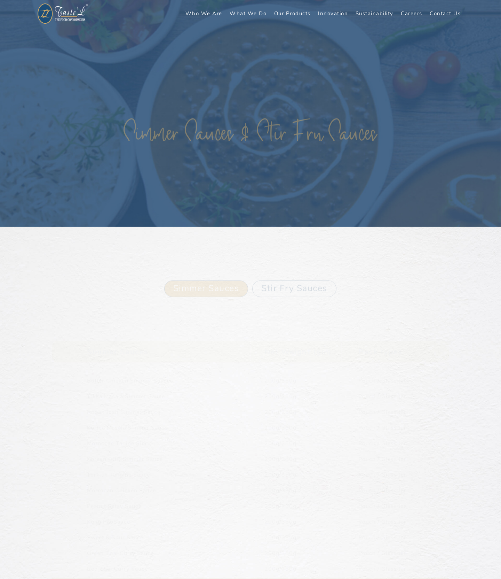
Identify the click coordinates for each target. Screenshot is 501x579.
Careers (411, 13)
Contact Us (445, 13)
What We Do (248, 13)
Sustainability (374, 13)
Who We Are (203, 13)
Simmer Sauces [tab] (206, 280)
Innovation (333, 13)
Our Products (292, 13)
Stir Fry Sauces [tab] (294, 280)
